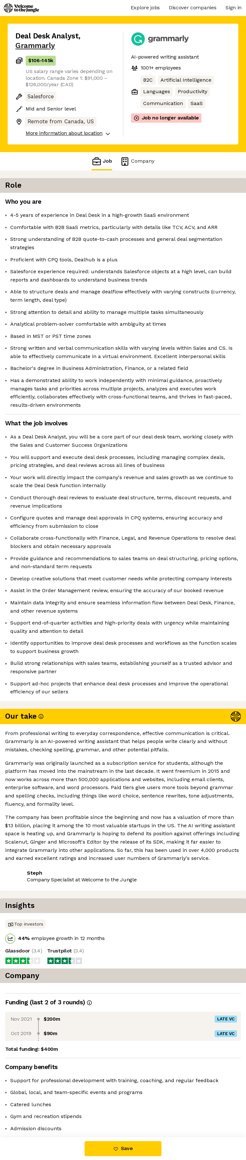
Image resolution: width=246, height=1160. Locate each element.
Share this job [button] (33, 1110)
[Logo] (21, 8)
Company (137, 161)
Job (102, 161)
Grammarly (35, 45)
